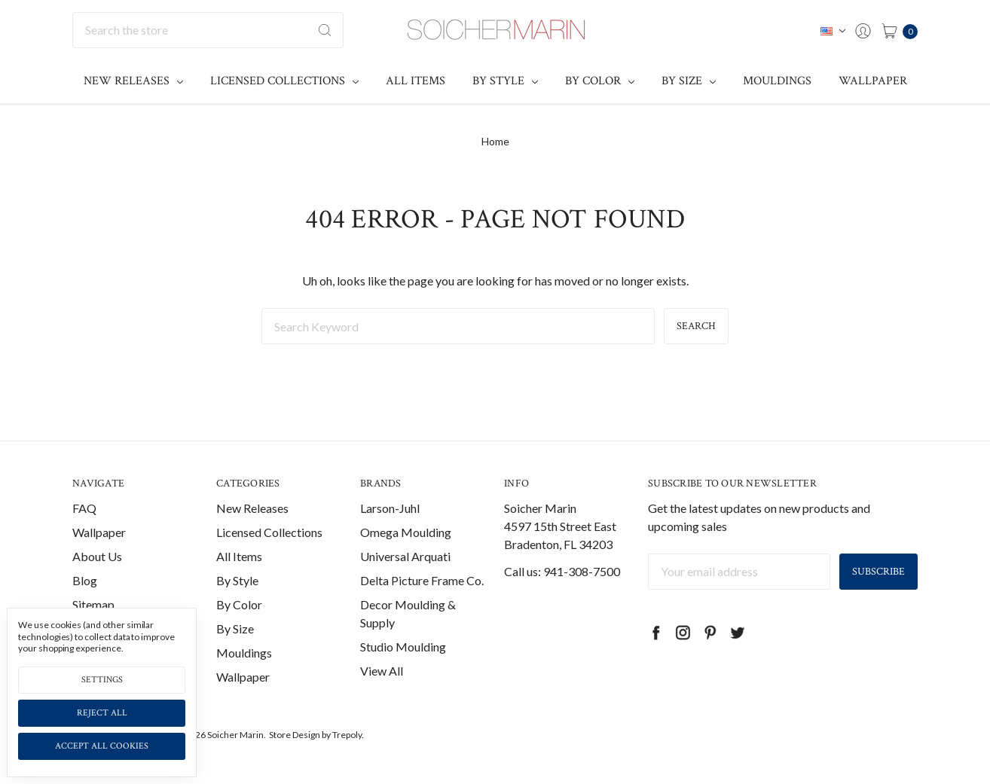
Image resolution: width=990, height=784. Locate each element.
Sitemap (93, 604)
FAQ (84, 508)
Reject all (102, 712)
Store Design (294, 734)
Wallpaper (873, 81)
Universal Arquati (405, 556)
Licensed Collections (284, 81)
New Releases (133, 81)
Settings (102, 679)
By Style (505, 81)
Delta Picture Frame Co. (422, 580)
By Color (599, 81)
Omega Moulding (405, 532)
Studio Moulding (403, 646)
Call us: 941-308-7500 (562, 571)
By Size (689, 81)
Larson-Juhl (390, 508)
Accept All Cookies (101, 746)
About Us (97, 556)
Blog (84, 580)
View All (381, 671)
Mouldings (777, 81)
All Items (415, 81)
